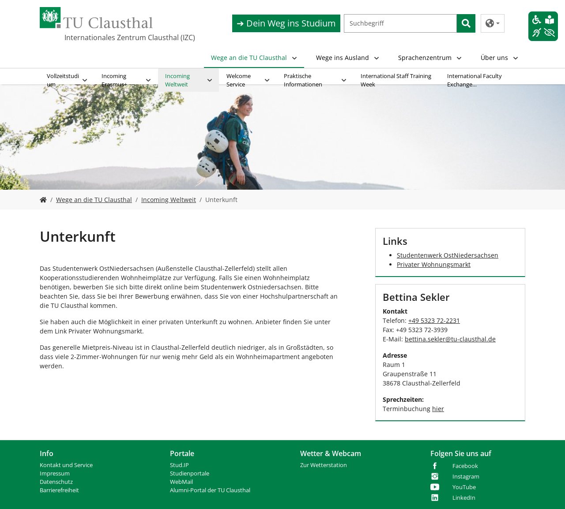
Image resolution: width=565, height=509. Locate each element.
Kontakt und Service (66, 465)
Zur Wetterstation (323, 465)
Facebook (465, 466)
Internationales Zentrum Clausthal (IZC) (129, 37)
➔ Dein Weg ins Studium (286, 23)
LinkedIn (463, 498)
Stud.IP (179, 465)
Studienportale (189, 473)
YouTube (464, 487)
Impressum (55, 473)
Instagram (465, 476)
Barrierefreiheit (59, 490)
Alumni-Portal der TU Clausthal (210, 490)
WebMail (181, 482)
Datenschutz (56, 482)
